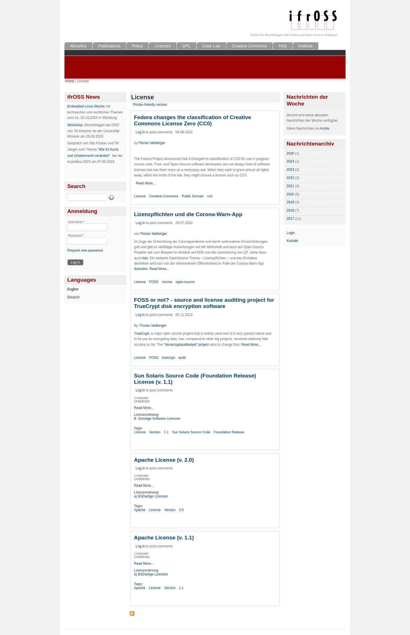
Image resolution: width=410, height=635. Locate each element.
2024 (290, 161)
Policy (137, 46)
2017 (290, 219)
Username (76, 221)
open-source (185, 282)
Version (154, 432)
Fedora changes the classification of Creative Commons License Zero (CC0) (192, 120)
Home (69, 81)
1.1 (166, 432)
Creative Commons (249, 46)
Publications (109, 46)
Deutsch (73, 297)
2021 (290, 186)
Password (76, 235)
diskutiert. (142, 269)
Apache (140, 510)
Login (290, 233)
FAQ (283, 46)
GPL (186, 46)
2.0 (181, 510)
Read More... (145, 183)
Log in (140, 132)
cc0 (209, 196)
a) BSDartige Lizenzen (151, 496)
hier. (145, 258)
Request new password (85, 250)
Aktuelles (78, 46)
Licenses (162, 46)
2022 (290, 178)
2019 (290, 202)
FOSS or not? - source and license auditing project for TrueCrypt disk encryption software (204, 303)
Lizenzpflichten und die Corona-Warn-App (188, 214)
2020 (290, 194)
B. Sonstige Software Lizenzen (157, 419)
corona (167, 282)
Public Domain (193, 196)
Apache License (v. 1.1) (164, 538)
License (140, 196)
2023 (290, 170)
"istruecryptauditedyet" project (186, 345)
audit (182, 358)
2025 (290, 153)
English (72, 289)
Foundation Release (229, 432)
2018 (290, 210)
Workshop (75, 125)
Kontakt (292, 241)
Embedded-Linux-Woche (86, 106)
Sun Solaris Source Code (191, 432)
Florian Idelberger (152, 143)
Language (141, 397)
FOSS (153, 282)
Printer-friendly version (150, 105)
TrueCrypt (141, 334)
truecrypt (168, 358)
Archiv (324, 128)
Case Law (211, 46)
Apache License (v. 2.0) (164, 460)
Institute (305, 46)
